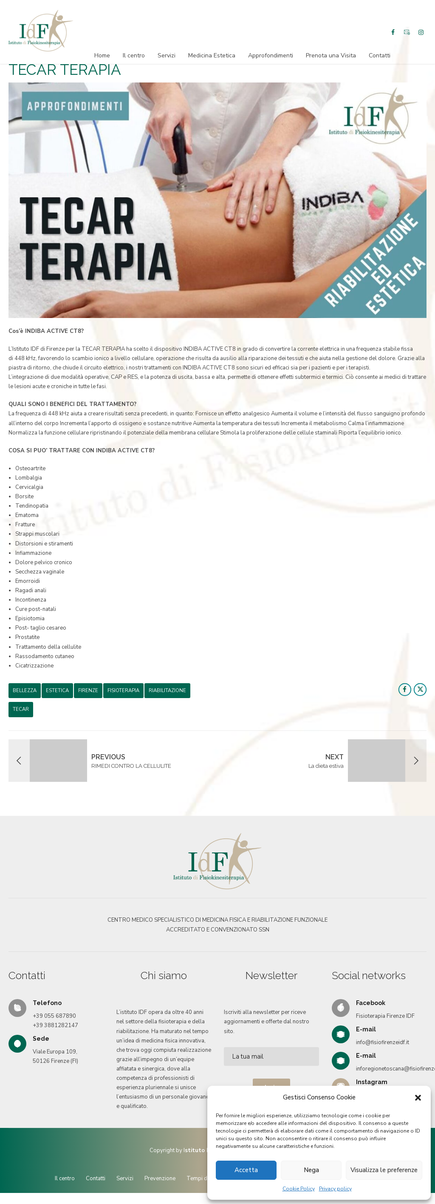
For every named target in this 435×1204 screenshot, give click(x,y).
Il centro (134, 55)
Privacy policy (335, 1188)
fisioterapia (123, 693)
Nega (311, 1170)
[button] (418, 1097)
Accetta (246, 1170)
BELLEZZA (25, 693)
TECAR (21, 712)
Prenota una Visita (331, 55)
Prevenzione (159, 1181)
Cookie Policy (298, 1188)
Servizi (166, 55)
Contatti (379, 55)
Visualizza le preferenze (384, 1170)
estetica (57, 693)
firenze (88, 693)
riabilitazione (167, 693)
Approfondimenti (270, 55)
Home (102, 55)
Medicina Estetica (211, 55)
